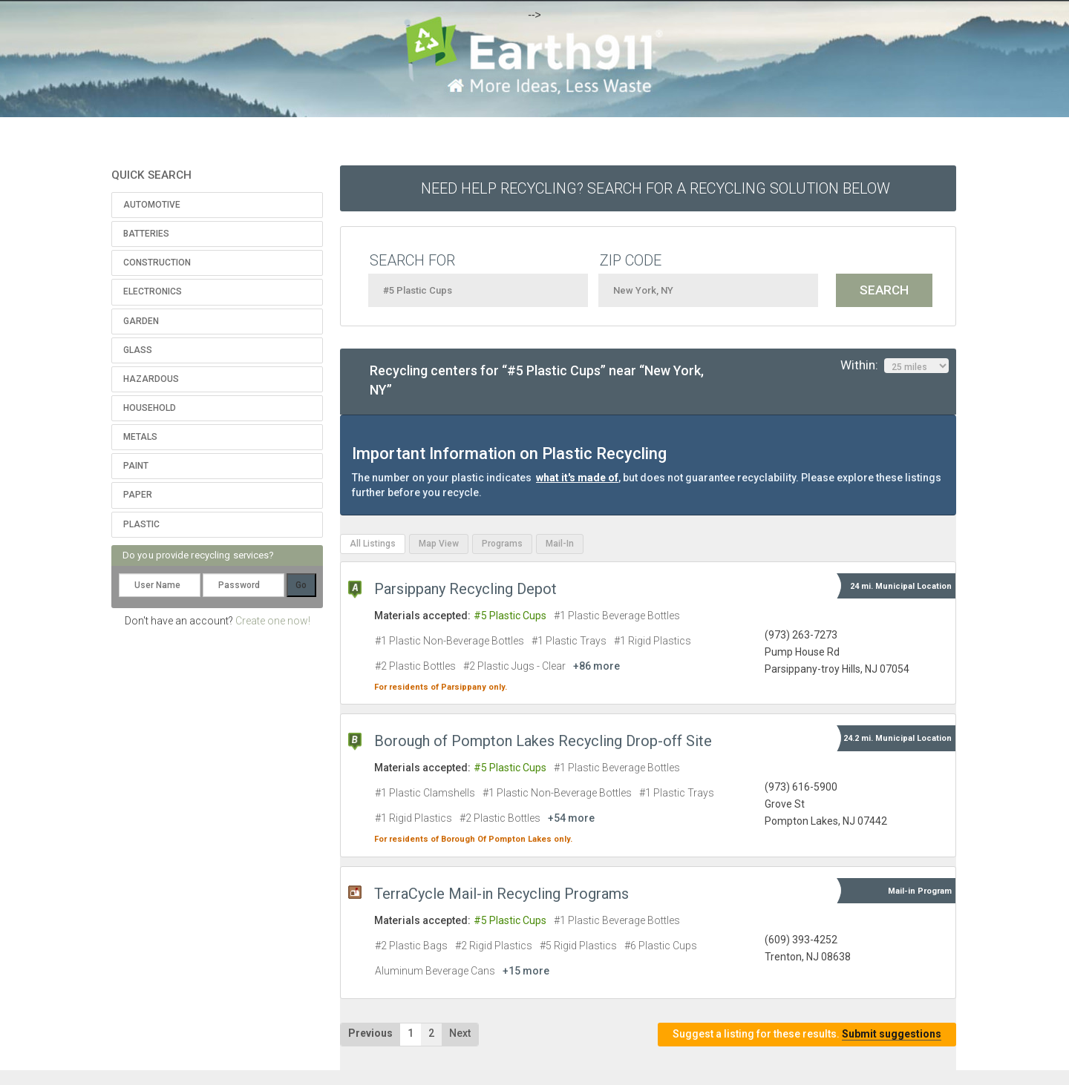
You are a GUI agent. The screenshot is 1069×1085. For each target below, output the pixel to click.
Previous (370, 1033)
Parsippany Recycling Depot (465, 589)
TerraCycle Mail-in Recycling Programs (501, 894)
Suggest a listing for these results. (807, 1034)
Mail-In (560, 543)
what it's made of (577, 478)
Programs (502, 543)
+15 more (526, 971)
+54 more (571, 818)
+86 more (596, 666)
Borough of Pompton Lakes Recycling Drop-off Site (543, 741)
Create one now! (272, 621)
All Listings (373, 543)
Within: (894, 365)
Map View (439, 543)
